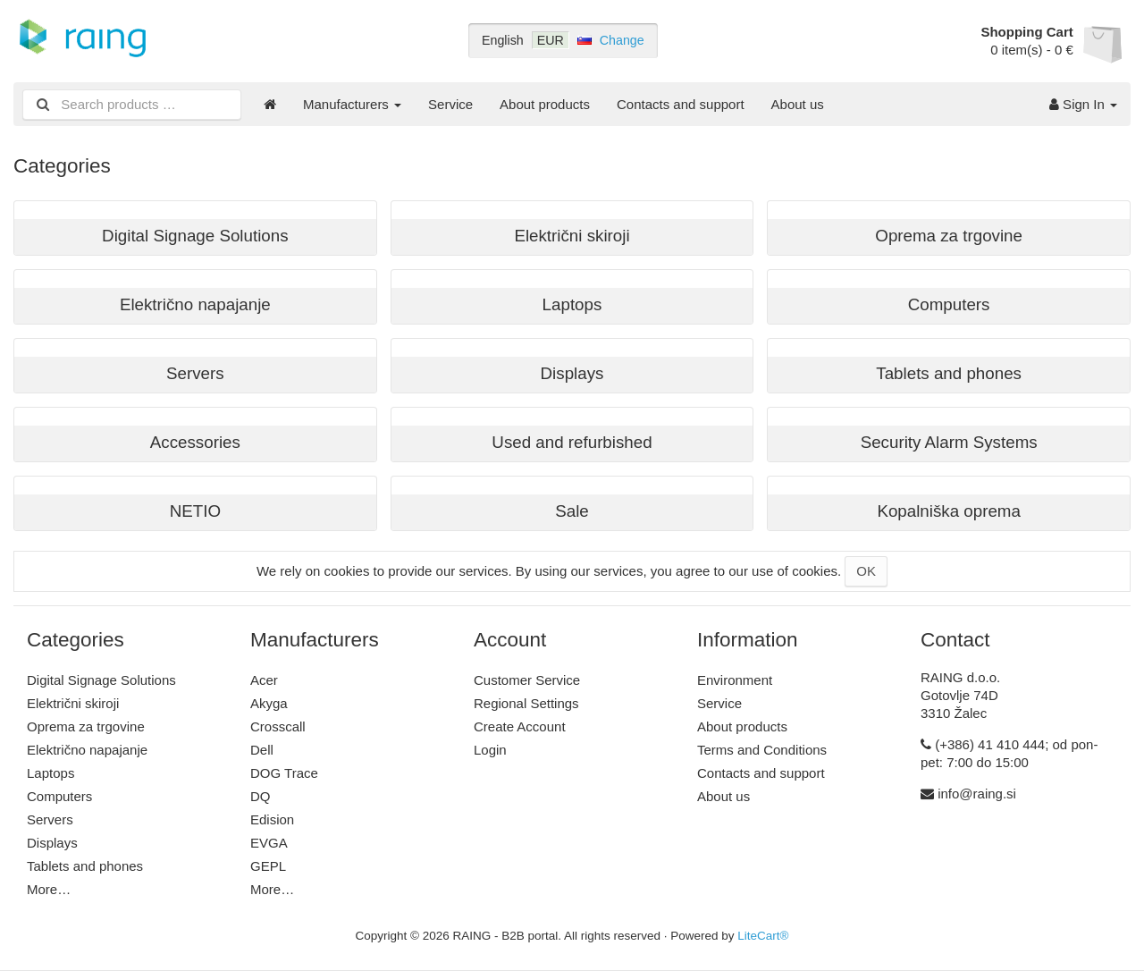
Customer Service (527, 680)
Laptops (50, 773)
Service (450, 104)
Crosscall (278, 726)
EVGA (269, 842)
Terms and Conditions (762, 749)
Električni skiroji (73, 703)
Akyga (269, 703)
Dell (261, 749)
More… (49, 889)
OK (866, 570)
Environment (734, 680)
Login (490, 749)
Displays (52, 842)
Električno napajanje (87, 749)
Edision (272, 819)
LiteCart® (762, 935)
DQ (260, 796)
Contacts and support (680, 104)
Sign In (1083, 104)
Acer (264, 680)
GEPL (268, 866)
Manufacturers (352, 104)
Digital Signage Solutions (101, 680)
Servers (50, 819)
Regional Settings (526, 703)
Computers (59, 796)
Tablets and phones (85, 866)
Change (622, 40)
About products (545, 104)
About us (797, 104)
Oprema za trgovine (86, 726)
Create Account (520, 726)
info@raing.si (977, 793)
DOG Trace (284, 773)
